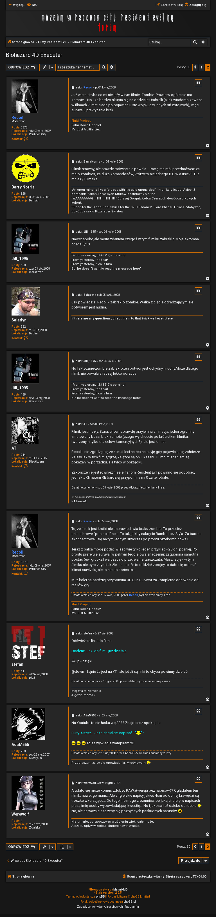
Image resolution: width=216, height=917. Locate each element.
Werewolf (20, 814)
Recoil (17, 117)
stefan (17, 664)
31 (22, 670)
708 (23, 751)
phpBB (100, 896)
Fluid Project (81, 121)
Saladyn (19, 320)
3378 (24, 127)
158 (23, 265)
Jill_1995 (20, 258)
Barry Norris (23, 187)
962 (23, 326)
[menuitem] (32, 5)
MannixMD (120, 889)
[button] (195, 67)
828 (23, 193)
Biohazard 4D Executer (34, 55)
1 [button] (201, 67)
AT (14, 448)
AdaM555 (20, 744)
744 (23, 454)
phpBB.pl (129, 901)
